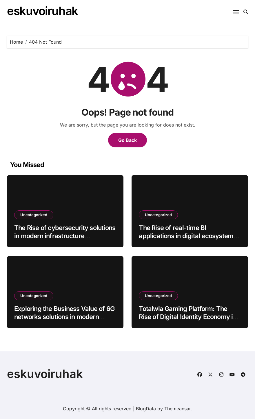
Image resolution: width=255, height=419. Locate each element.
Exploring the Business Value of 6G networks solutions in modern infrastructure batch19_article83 (64, 317)
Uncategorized (33, 214)
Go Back (127, 140)
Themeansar (177, 408)
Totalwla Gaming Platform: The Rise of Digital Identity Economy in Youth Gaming (187, 317)
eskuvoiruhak (42, 11)
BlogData (146, 408)
